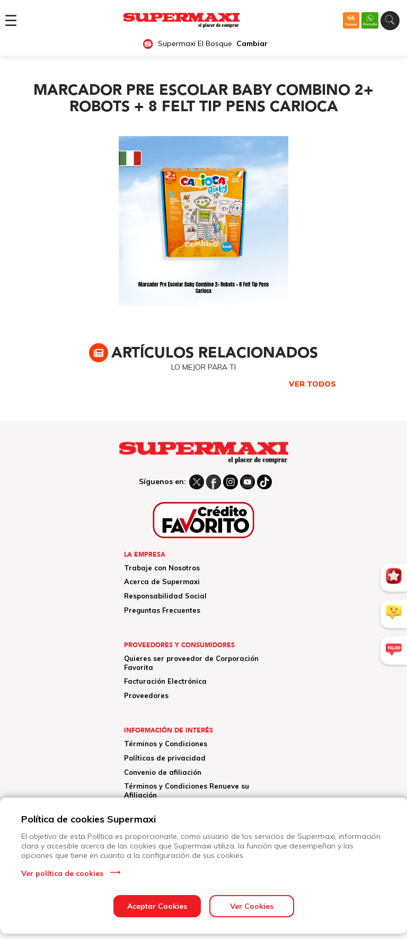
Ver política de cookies (62, 873)
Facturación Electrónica (165, 681)
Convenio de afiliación (162, 772)
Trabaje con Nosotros (162, 568)
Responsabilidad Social (165, 596)
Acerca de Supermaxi (162, 581)
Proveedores (146, 695)
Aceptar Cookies (157, 906)
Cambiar (252, 43)
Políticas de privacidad (165, 758)
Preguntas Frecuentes (162, 610)
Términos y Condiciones (165, 743)
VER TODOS (312, 384)
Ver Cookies (251, 906)
